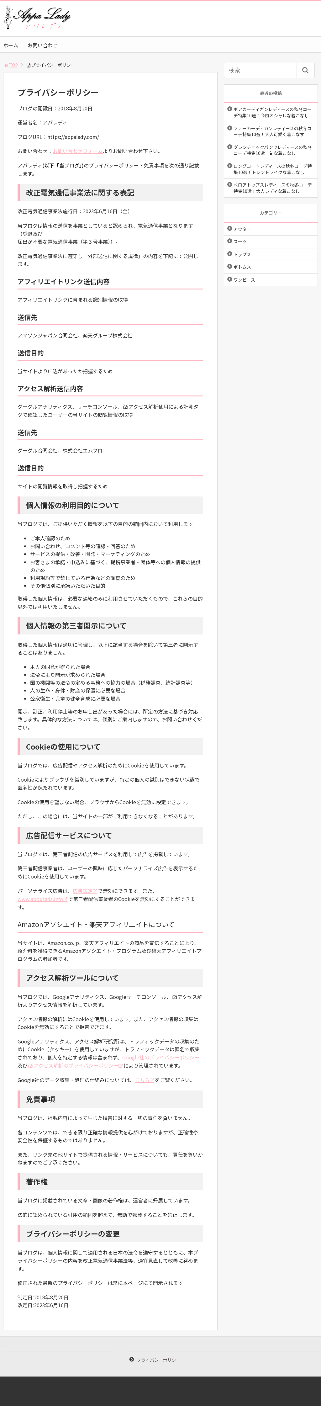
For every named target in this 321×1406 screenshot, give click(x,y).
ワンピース (244, 280)
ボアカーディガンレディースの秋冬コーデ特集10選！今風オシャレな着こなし (273, 112)
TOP (10, 65)
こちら (142, 1080)
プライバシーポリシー (159, 1360)
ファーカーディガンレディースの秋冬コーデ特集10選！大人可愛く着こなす (273, 131)
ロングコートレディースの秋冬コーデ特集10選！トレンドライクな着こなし (273, 169)
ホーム (10, 45)
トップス (242, 254)
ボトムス (242, 267)
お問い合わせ (43, 45)
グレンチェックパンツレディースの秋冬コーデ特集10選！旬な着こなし (273, 150)
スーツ (240, 241)
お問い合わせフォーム (78, 151)
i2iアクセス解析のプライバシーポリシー (73, 1065)
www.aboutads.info (40, 899)
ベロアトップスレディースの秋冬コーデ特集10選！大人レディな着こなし (273, 188)
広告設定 (83, 890)
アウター (242, 229)
